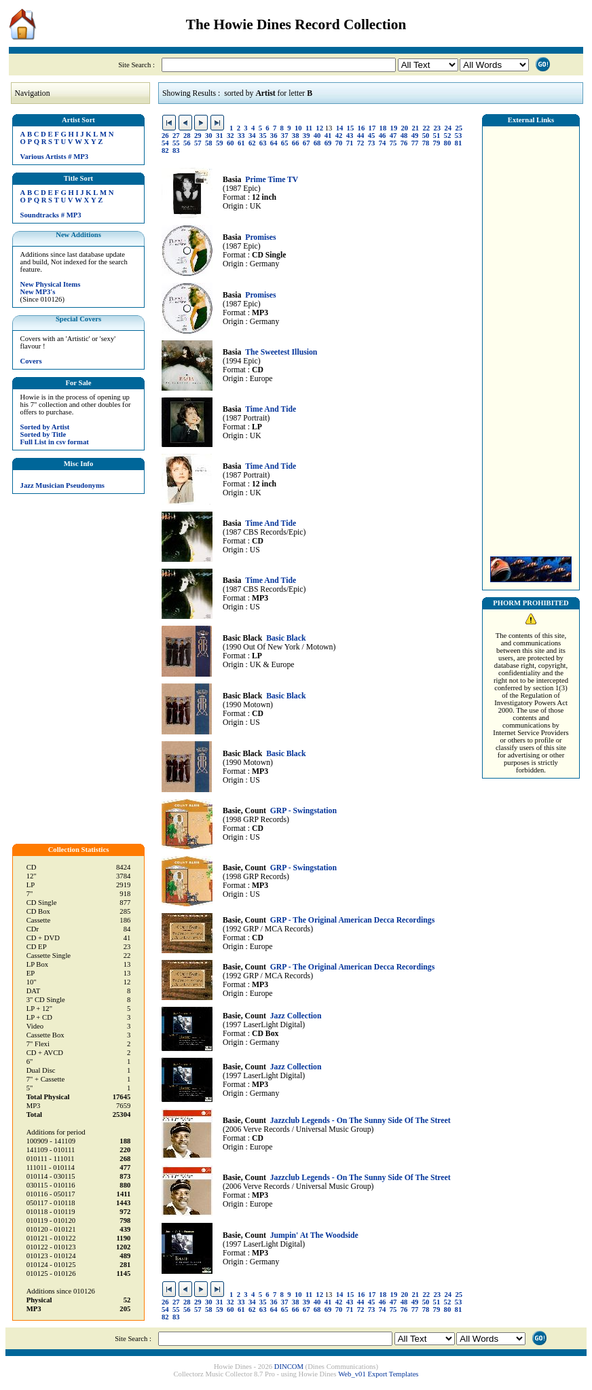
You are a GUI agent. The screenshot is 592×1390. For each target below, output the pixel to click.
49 (415, 135)
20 (405, 128)
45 (371, 135)
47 (393, 135)
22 (426, 128)
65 (285, 143)
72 (361, 143)
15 (350, 128)
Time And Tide (270, 409)
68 (317, 143)
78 (426, 143)
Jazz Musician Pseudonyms (62, 485)
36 (274, 135)
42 (339, 135)
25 (458, 128)
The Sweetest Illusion (281, 352)
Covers (31, 361)
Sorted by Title (43, 434)
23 (437, 128)
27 (176, 135)
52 (447, 135)
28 (187, 135)
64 (274, 143)
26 (165, 135)
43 (350, 135)
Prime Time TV (271, 179)
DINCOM (288, 1366)
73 (371, 143)
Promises (260, 237)
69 (328, 143)
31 (219, 135)
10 (298, 128)
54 (165, 143)
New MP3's (38, 292)
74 (382, 143)
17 (372, 128)
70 (339, 143)
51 (437, 135)
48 (404, 135)
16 (361, 128)
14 (340, 128)
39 (306, 135)
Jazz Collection (296, 1016)
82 (165, 150)
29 (198, 135)
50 (426, 135)
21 (416, 128)
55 (176, 143)
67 (306, 143)
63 (263, 143)
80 (447, 143)
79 (437, 143)
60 (230, 143)
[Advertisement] (531, 337)
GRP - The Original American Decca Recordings (352, 920)
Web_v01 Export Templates (378, 1374)
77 (415, 143)
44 (361, 135)
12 (319, 128)
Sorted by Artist (45, 427)
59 (219, 143)
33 (241, 135)
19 (394, 128)
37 (285, 135)
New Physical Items (50, 284)
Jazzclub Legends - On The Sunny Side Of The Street (360, 1120)
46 (382, 135)
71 (350, 143)
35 (263, 135)
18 (383, 128)
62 (252, 143)
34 (252, 135)
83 (176, 150)
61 (241, 143)
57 (198, 143)
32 (230, 135)
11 (309, 128)
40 (317, 135)
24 (447, 128)
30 (208, 135)
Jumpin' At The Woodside (314, 1235)
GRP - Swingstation (303, 810)
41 (328, 135)
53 (458, 135)
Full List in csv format (54, 442)
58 (208, 143)
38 (295, 135)
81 (458, 143)
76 (404, 143)
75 (393, 143)
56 (187, 143)
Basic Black (286, 638)
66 (295, 143)
